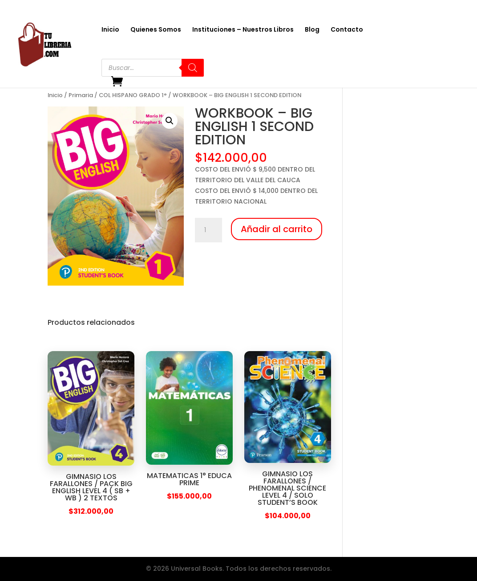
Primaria (81, 95)
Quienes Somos (155, 30)
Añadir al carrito (276, 229)
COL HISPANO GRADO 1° (133, 95)
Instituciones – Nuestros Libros (243, 30)
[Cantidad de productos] (208, 230)
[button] (170, 121)
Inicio (110, 30)
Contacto (347, 30)
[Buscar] (193, 68)
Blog (312, 30)
